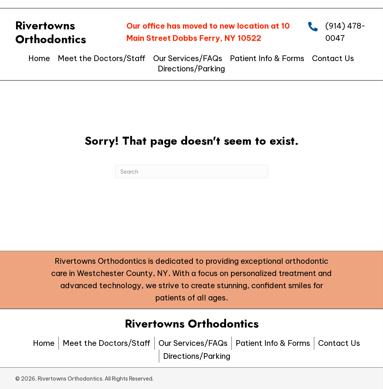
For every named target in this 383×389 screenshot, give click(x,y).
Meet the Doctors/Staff (106, 343)
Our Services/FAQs (193, 343)
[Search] (191, 171)
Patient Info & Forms (273, 343)
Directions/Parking (196, 356)
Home (44, 343)
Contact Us (339, 343)
